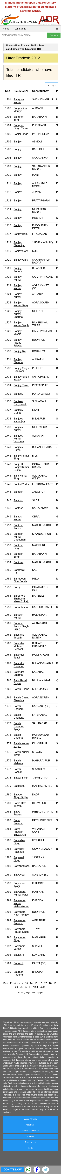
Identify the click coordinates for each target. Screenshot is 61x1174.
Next (36, 986)
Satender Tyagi (19, 656)
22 (26, 986)
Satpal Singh (21, 777)
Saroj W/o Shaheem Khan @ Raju (21, 598)
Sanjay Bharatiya (19, 244)
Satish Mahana (18, 762)
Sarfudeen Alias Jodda (20, 580)
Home (6, 28)
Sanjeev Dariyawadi (20, 403)
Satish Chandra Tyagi (19, 726)
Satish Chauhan (19, 736)
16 (40, 983)
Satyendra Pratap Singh (21, 930)
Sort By (51, 85)
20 (16, 986)
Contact (30, 1136)
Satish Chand (21, 689)
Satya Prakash (18, 813)
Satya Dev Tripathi (20, 804)
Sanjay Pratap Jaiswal (18, 342)
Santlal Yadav (21, 484)
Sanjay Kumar (18, 278)
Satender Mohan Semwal (19, 646)
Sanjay (18, 141)
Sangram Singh (19, 118)
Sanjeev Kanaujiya (19, 420)
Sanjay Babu (21, 234)
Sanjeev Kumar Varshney (19, 438)
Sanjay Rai (20, 351)
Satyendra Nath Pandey (21, 913)
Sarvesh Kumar (18, 616)
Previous (15, 983)
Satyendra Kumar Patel (21, 893)
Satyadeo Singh (19, 842)
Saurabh (19, 963)
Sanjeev (18, 393)
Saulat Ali (19, 954)
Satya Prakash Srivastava (20, 832)
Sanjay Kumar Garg (21, 304)
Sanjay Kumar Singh (21, 324)
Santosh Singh (18, 547)
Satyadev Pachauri (19, 850)
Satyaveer (19, 874)
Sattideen (19, 785)
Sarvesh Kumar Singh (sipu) (21, 626)
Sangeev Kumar (19, 101)
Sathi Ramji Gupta (20, 682)
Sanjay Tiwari (21, 385)
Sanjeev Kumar (18, 428)
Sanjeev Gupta (18, 411)
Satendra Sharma (19, 673)
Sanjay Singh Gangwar (21, 369)
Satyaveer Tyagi (19, 884)
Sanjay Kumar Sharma (18, 314)
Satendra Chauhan (19, 665)
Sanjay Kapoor (18, 270)
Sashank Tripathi (19, 636)
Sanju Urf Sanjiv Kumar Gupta (21, 467)
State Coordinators (30, 1131)
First (6, 983)
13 (26, 983)
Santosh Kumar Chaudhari (20, 536)
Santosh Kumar (18, 518)
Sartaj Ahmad (21, 607)
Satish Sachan (18, 770)
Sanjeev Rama (18, 448)
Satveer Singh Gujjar (21, 796)
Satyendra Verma (20, 947)
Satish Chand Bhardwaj (21, 699)
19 (55, 983)
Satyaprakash (22, 866)
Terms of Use (30, 1142)
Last (42, 986)
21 (21, 986)
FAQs (30, 1148)
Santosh (18, 491)
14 (31, 983)
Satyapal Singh (19, 859)
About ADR (30, 1125)
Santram (18, 562)
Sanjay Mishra (18, 332)
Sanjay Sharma (18, 361)
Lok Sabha (20, 28)
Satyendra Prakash (20, 922)
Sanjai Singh (21, 134)
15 (36, 983)
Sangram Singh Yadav (21, 127)
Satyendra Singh (20, 939)
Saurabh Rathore (19, 973)
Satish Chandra (19, 707)
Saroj (17, 587)
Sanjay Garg (21, 251)
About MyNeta (30, 1119)
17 (45, 983)
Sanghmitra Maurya (20, 109)
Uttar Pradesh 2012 (25, 45)
